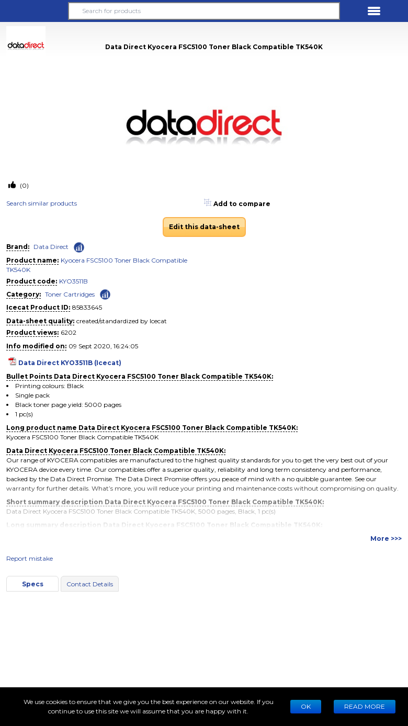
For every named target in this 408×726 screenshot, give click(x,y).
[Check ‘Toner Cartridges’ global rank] (105, 294)
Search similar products (41, 203)
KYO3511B (73, 281)
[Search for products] (204, 11)
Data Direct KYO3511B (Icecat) (69, 363)
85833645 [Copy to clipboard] (87, 307)
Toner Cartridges (70, 294)
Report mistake (29, 558)
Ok (306, 706)
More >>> (386, 538)
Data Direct (51, 247)
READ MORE (364, 706)
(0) (23, 185)
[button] (34, 11)
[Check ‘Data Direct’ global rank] (79, 247)
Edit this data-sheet (204, 227)
